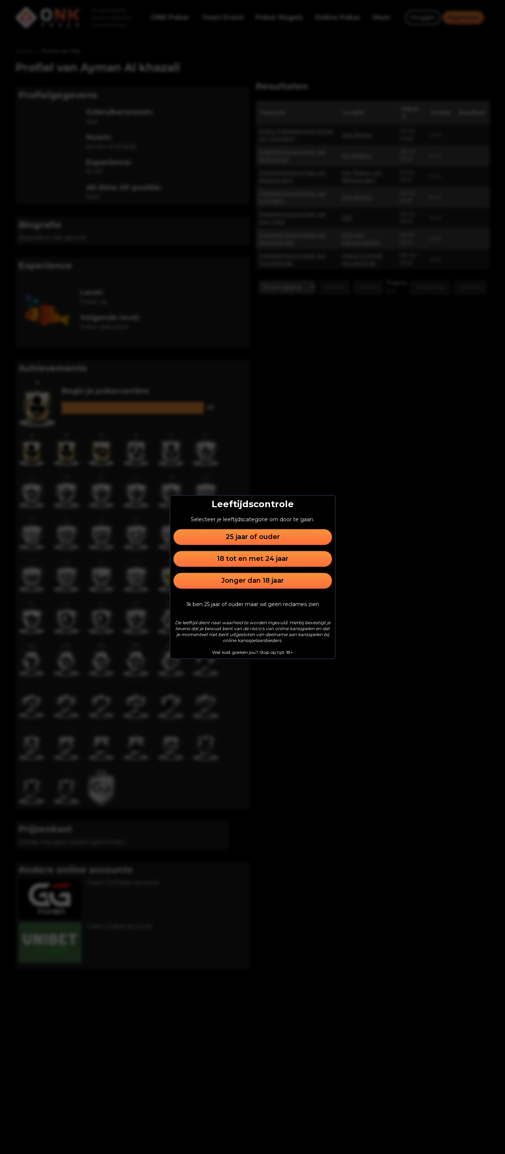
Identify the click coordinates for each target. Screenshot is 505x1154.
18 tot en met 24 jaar (252, 559)
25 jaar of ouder (253, 537)
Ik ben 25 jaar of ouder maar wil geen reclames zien (252, 604)
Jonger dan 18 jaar (252, 580)
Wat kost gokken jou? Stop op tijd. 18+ (252, 652)
